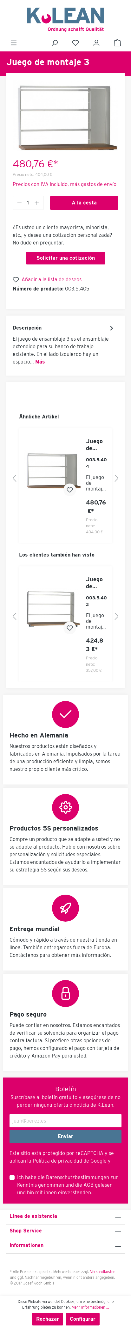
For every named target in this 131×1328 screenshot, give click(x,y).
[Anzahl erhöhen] (37, 203)
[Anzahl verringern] (19, 203)
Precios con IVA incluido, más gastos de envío (64, 184)
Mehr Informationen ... (90, 1307)
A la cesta (84, 203)
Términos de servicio (33, 1168)
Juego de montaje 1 (95, 583)
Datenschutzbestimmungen (77, 1177)
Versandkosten (102, 1271)
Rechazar (47, 1319)
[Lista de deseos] (75, 43)
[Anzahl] (28, 203)
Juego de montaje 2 (95, 445)
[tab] (64, 344)
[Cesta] (117, 43)
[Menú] (13, 43)
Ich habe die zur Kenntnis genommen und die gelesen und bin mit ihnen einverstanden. (67, 1185)
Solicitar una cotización (65, 258)
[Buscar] (54, 43)
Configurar (82, 1319)
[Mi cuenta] (96, 43)
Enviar (65, 1136)
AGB (88, 1185)
